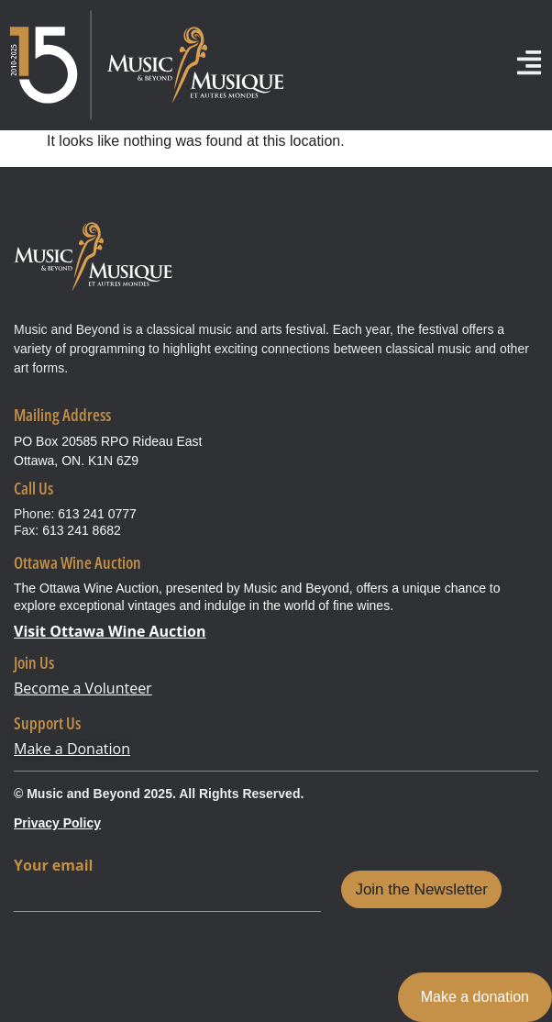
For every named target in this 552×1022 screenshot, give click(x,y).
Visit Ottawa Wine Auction (110, 631)
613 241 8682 (81, 530)
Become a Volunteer (83, 688)
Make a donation (475, 997)
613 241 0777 (97, 513)
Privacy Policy (57, 823)
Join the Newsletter (421, 889)
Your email (53, 865)
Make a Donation (72, 749)
